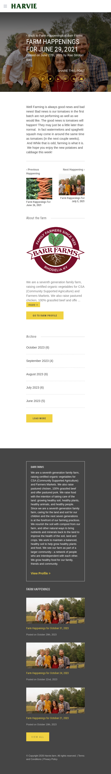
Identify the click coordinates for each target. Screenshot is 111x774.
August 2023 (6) (37, 374)
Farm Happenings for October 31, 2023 (47, 628)
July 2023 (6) (35, 387)
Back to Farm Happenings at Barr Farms (54, 35)
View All (37, 737)
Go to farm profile (45, 315)
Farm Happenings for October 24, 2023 (47, 673)
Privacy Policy (50, 759)
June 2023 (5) (35, 401)
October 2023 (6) (37, 347)
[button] (39, 418)
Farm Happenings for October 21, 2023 (47, 718)
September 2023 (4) (39, 361)
